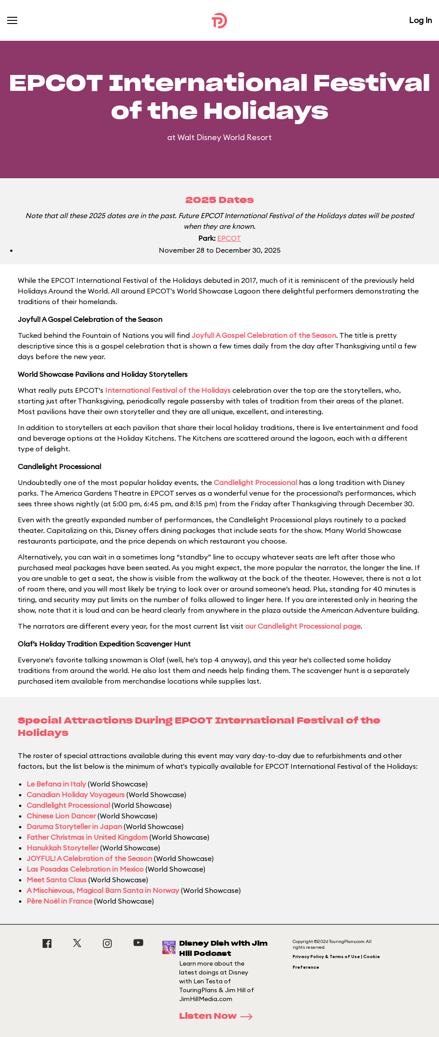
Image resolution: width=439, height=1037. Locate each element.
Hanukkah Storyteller (62, 847)
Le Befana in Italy (56, 783)
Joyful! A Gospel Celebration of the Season (264, 335)
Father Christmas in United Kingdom (87, 837)
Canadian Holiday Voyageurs (76, 794)
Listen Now (218, 1017)
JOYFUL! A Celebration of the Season (89, 858)
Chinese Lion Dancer (61, 815)
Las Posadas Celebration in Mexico (85, 869)
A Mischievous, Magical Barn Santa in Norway (103, 890)
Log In (420, 20)
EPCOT (229, 238)
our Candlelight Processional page (303, 626)
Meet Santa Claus (56, 879)
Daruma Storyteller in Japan (74, 826)
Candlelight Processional (255, 482)
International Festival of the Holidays (168, 390)
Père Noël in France (59, 900)
